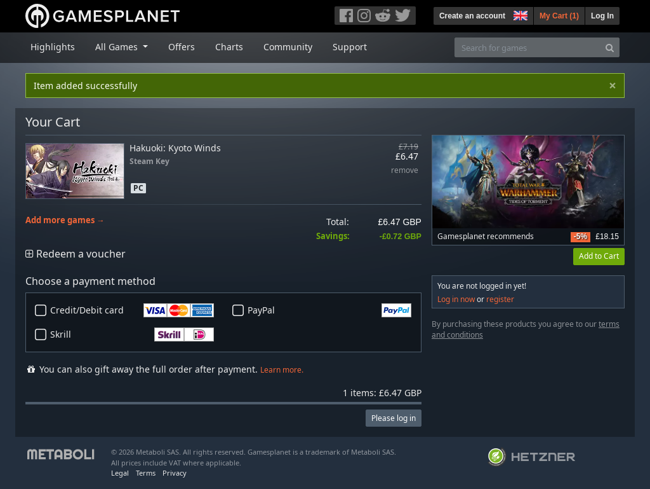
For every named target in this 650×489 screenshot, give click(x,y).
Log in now (456, 299)
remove (404, 171)
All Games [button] (117, 47)
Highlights (52, 47)
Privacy (174, 473)
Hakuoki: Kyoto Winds (175, 148)
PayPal (329, 310)
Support (350, 47)
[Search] (610, 47)
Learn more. (281, 370)
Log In (602, 15)
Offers (181, 47)
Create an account (472, 15)
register (500, 299)
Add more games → (65, 220)
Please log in (393, 418)
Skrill (132, 334)
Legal (120, 473)
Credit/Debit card (132, 310)
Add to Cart (599, 256)
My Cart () (559, 15)
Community (287, 47)
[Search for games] (527, 47)
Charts (229, 47)
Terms (146, 473)
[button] (519, 14)
